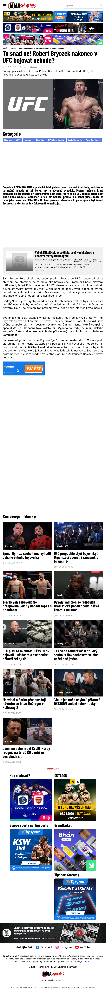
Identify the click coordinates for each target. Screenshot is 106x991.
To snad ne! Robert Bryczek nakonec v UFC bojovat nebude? (42, 48)
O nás (32, 967)
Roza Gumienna (93, 140)
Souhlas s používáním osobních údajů (65, 987)
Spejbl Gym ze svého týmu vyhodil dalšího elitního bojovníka (27, 556)
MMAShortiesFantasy (64, 967)
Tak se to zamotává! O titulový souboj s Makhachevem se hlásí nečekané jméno (76, 655)
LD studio (91, 987)
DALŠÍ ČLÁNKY (53, 769)
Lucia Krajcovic (75, 140)
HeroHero (43, 967)
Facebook (44, 947)
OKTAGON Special (56, 140)
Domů (5, 48)
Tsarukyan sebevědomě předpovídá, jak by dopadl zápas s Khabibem (27, 606)
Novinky (13, 48)
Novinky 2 (60, 261)
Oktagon (28, 140)
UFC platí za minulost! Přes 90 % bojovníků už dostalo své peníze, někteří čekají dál (26, 655)
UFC (66, 546)
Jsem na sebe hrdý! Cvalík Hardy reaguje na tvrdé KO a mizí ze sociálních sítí (26, 753)
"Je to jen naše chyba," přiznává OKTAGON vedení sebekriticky (77, 702)
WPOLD (33, 67)
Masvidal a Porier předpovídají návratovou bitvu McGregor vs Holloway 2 (24, 704)
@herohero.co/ (42, 938)
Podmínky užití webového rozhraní (24, 987)
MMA (18, 140)
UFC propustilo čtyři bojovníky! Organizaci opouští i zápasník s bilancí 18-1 (76, 558)
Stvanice (40, 140)
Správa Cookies (44, 987)
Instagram (64, 947)
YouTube (82, 947)
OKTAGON (69, 693)
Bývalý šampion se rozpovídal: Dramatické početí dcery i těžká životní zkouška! (76, 606)
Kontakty (87, 962)
